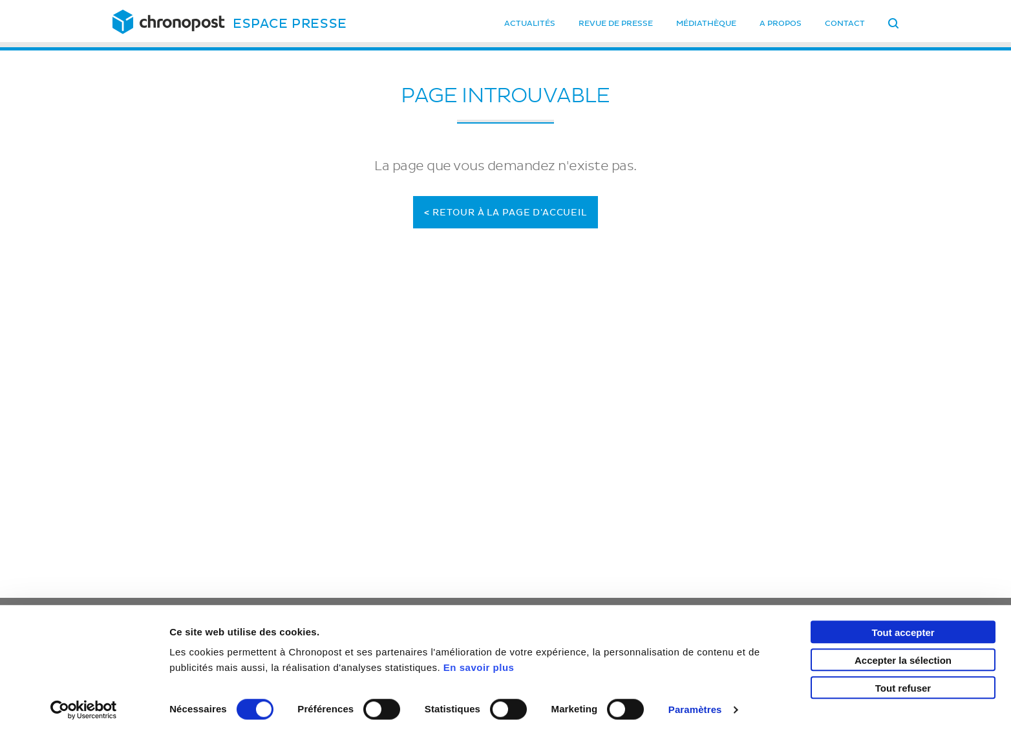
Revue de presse (616, 23)
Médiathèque (706, 23)
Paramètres (695, 709)
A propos (781, 23)
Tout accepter (902, 632)
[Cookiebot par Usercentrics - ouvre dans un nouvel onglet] (83, 709)
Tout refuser (903, 688)
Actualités (529, 23)
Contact (845, 23)
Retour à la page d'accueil (505, 212)
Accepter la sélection (903, 660)
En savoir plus (479, 667)
